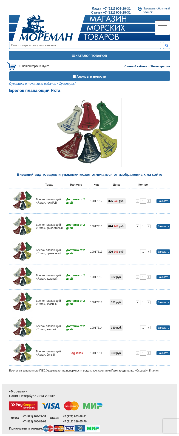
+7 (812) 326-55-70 (75, 421)
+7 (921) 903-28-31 (75, 416)
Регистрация (160, 66)
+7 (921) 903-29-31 (34, 416)
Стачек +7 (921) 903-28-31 (111, 12)
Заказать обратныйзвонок (156, 10)
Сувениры (66, 83)
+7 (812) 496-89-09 (34, 421)
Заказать (163, 201)
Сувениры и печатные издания (32, 83)
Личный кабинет (136, 66)
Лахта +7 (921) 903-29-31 (111, 8)
